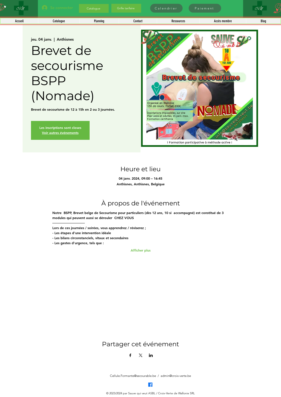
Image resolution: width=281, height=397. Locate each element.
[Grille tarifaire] (126, 8)
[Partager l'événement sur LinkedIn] (151, 355)
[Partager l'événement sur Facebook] (130, 355)
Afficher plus (141, 250)
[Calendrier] (166, 8)
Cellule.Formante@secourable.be (133, 376)
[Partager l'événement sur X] (141, 355)
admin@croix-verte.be (176, 376)
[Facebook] (150, 385)
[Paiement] (205, 8)
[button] (58, 20)
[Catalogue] (94, 8)
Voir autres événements (60, 133)
